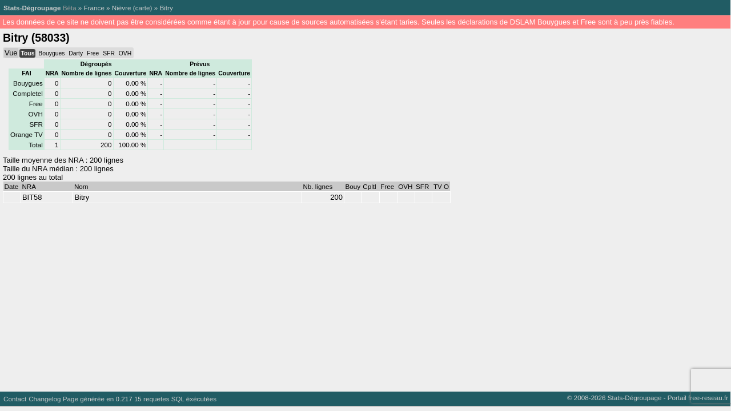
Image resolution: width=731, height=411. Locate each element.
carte (142, 7)
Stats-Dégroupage (32, 7)
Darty (76, 53)
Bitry (165, 7)
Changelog (45, 398)
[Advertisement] (342, 294)
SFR (109, 53)
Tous (27, 53)
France (94, 7)
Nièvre (121, 7)
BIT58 (32, 197)
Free (93, 53)
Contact (14, 398)
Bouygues (51, 53)
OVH (125, 53)
